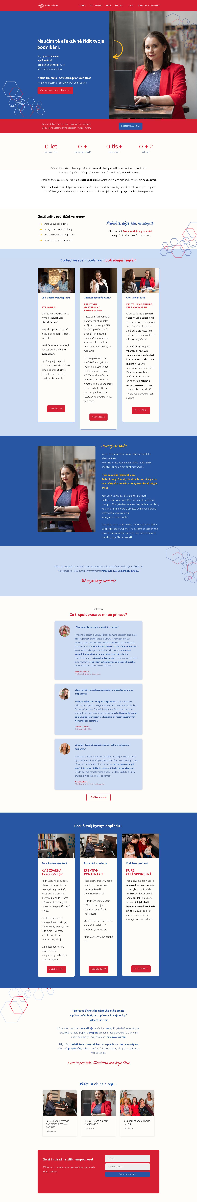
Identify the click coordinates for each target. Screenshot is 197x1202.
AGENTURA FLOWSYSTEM (148, 5)
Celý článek (51, 1130)
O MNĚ (130, 5)
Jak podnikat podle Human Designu (137, 1121)
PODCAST (119, 5)
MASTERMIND (96, 5)
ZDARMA (82, 5)
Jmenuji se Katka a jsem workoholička (96, 1121)
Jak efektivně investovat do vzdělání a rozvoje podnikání (57, 1122)
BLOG (108, 5)
